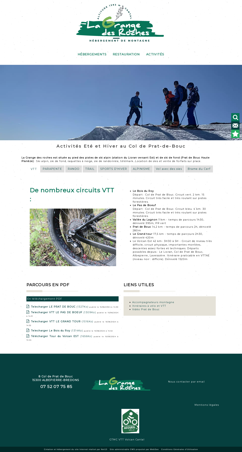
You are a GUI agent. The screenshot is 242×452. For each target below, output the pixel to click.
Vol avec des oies (169, 168)
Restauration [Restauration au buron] (126, 53)
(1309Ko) (64, 312)
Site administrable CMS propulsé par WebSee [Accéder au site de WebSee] (134, 449)
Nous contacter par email (186, 381)
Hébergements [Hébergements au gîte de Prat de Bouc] (92, 53)
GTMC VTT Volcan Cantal (121, 359)
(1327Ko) (60, 306)
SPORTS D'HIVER (113, 168)
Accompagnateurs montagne (153, 302)
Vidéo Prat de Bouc (146, 309)
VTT (34, 169)
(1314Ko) (57, 330)
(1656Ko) (62, 336)
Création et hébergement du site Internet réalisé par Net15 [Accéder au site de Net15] (75, 449)
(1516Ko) (63, 321)
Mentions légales (206, 404)
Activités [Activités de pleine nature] (155, 53)
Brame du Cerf (199, 168)
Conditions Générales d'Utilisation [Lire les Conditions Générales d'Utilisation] (179, 449)
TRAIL (89, 168)
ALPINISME (141, 168)
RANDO (73, 168)
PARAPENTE (52, 168)
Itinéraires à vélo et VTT (149, 305)
